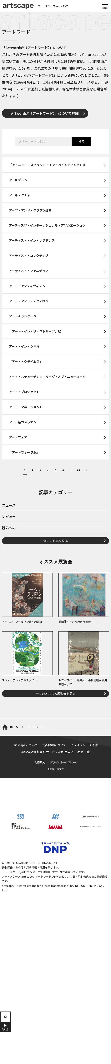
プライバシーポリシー (63, 762)
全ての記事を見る (55, 540)
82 (78, 470)
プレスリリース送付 (84, 745)
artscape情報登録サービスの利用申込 (47, 751)
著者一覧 (83, 751)
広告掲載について (54, 745)
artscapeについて (25, 745)
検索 (81, 141)
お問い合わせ (56, 769)
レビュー (9, 517)
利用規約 (39, 762)
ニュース (9, 505)
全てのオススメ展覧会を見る (56, 693)
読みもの (9, 528)
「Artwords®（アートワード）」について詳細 (43, 113)
